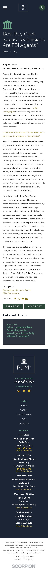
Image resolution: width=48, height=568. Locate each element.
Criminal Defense (23, 414)
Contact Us (24, 424)
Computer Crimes (23, 290)
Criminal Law (8, 290)
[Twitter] (24, 390)
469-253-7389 (24, 469)
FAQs (24, 419)
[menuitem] (18, 559)
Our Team (24, 410)
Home (24, 406)
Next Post (35, 306)
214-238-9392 (24, 381)
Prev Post (13, 306)
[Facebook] (29, 390)
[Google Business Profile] (18, 390)
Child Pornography (11, 293)
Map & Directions (24, 451)
